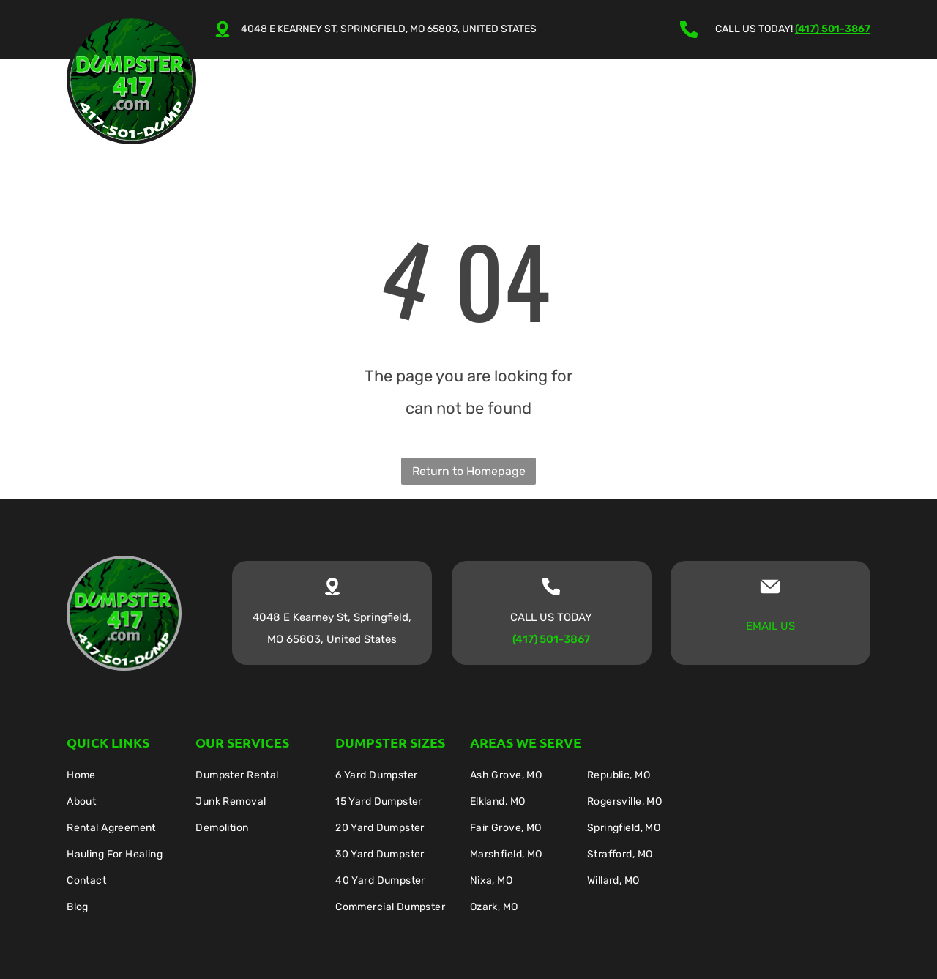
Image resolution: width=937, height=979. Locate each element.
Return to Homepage (469, 471)
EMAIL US (770, 626)
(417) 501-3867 (832, 29)
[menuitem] (280, 101)
